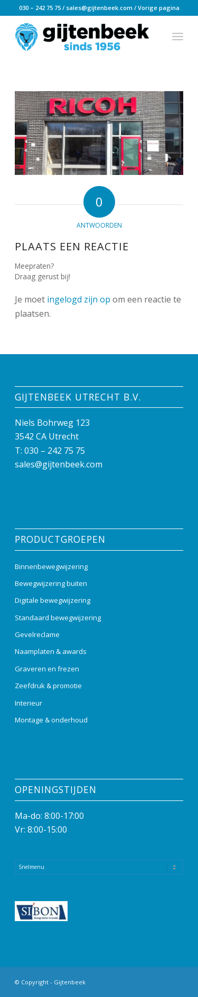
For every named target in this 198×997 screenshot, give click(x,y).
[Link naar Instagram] (159, 981)
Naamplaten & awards (51, 651)
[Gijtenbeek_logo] (82, 36)
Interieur (28, 703)
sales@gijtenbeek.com (99, 8)
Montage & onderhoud (51, 720)
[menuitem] (177, 36)
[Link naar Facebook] (144, 981)
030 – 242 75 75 (40, 8)
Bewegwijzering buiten (51, 583)
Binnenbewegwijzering (51, 566)
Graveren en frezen (47, 668)
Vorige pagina (159, 8)
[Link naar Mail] (175, 981)
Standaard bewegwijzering (58, 617)
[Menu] (177, 36)
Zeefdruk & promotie (48, 685)
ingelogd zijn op (78, 299)
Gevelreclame (37, 634)
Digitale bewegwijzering (52, 600)
